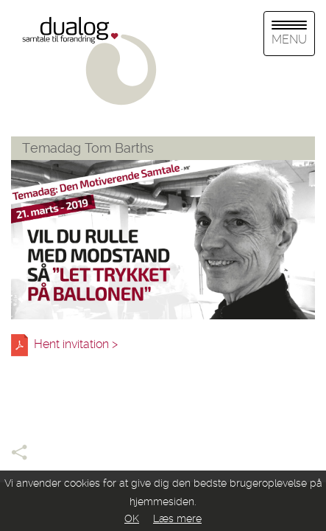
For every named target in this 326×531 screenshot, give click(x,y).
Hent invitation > (79, 345)
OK (131, 518)
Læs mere (177, 518)
